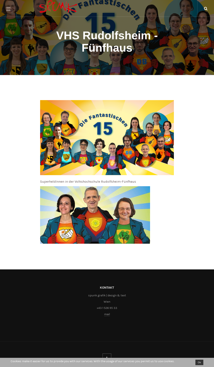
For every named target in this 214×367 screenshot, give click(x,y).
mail (107, 314)
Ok (199, 362)
